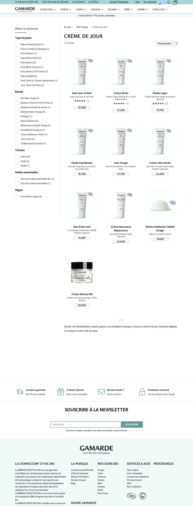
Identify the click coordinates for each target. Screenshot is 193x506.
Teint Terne (28, 139)
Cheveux (95, 9)
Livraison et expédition (138, 477)
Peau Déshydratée (31, 58)
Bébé (127, 9)
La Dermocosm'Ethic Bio (26, 1)
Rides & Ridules (29, 121)
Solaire (112, 9)
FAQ (129, 483)
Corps (79, 9)
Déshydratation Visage (33, 112)
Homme (141, 9)
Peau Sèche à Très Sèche (34, 71)
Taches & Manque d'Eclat (34, 134)
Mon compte (133, 470)
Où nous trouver (78, 480)
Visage (64, 9)
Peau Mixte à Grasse (32, 67)
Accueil (67, 27)
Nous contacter (114, 394)
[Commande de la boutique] (166, 43)
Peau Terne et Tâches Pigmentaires (39, 80)
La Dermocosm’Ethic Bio (82, 470)
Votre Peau (46, 9)
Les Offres (93, 1)
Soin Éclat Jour (82, 226)
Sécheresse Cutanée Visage (36, 125)
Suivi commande (134, 473)
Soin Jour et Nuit (82, 93)
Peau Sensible (29, 76)
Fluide (25, 161)
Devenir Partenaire (119, 1)
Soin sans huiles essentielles (36, 183)
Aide (137, 1)
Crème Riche (120, 93)
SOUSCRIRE (131, 424)
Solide (25, 166)
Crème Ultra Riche (160, 162)
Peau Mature (28, 62)
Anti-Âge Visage (30, 98)
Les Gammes (78, 1)
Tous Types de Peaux (32, 85)
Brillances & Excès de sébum (36, 107)
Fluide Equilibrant (81, 162)
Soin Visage (82, 27)
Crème (25, 156)
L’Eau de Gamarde (79, 473)
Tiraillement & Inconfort (33, 143)
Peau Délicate (29, 53)
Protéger (26, 116)
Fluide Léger (160, 93)
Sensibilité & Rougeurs (33, 130)
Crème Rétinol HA (81, 294)
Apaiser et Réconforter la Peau (37, 103)
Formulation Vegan (31, 196)
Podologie (159, 9)
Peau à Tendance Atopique (35, 49)
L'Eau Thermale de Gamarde (55, 1)
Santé (100, 490)
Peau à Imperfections (32, 44)
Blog (73, 483)
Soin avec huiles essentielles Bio (37, 179)
